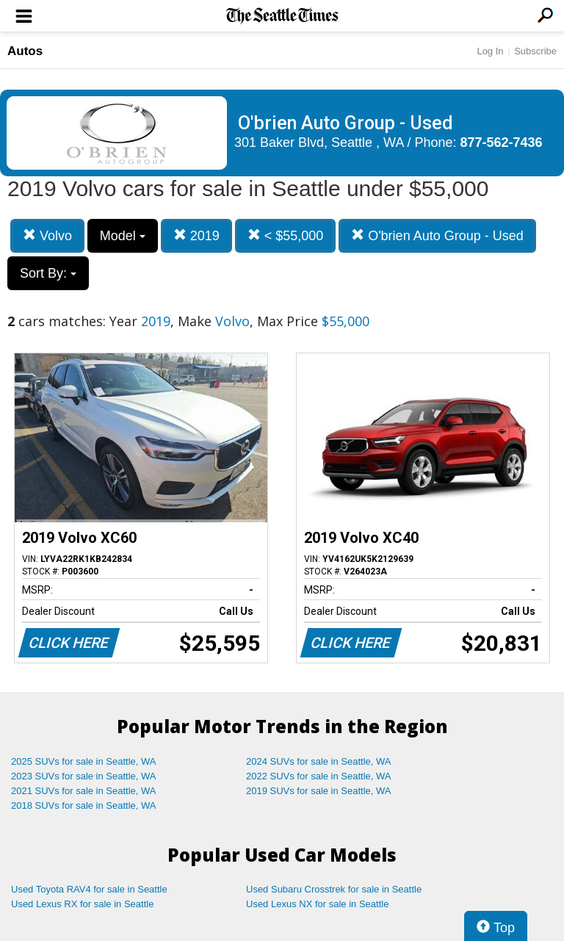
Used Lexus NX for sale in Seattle (317, 903)
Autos (25, 51)
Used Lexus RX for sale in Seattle (82, 903)
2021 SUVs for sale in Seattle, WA (83, 790)
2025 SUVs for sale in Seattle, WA (83, 761)
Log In (490, 51)
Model (122, 235)
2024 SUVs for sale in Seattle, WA (318, 761)
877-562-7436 (501, 142)
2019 (196, 235)
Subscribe (535, 51)
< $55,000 (285, 235)
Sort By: (48, 273)
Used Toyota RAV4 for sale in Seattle (89, 889)
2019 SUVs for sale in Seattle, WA (318, 790)
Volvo (47, 235)
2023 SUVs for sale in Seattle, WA (83, 776)
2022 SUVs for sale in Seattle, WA (318, 776)
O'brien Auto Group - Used (437, 235)
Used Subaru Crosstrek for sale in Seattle (334, 889)
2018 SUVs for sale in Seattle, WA (83, 805)
